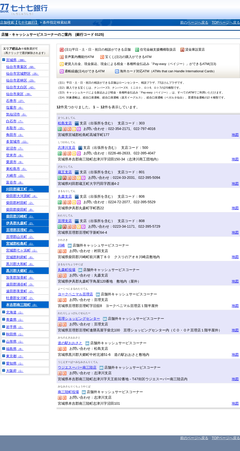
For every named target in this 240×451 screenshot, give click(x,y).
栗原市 (15, 162)
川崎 (61, 245)
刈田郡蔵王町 (20, 189)
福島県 (15, 349)
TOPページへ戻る (226, 22)
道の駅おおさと (70, 343)
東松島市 (16, 169)
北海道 (15, 312)
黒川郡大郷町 (20, 271)
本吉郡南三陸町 (22, 305)
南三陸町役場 (68, 392)
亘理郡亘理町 (20, 230)
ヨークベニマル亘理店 (75, 294)
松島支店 (65, 123)
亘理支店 (65, 221)
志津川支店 (66, 148)
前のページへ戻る (194, 22)
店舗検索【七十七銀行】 (19, 22)
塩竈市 (15, 108)
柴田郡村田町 (20, 203)
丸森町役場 (66, 270)
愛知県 (15, 363)
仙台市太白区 (20, 87)
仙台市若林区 (20, 80)
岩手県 (15, 327)
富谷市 (15, 182)
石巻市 (15, 101)
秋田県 (15, 334)
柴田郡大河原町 (22, 196)
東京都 (15, 356)
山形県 (15, 341)
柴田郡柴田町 (20, 209)
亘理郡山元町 (20, 237)
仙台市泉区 (19, 94)
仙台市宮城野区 (22, 74)
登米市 (15, 155)
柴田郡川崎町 (20, 216)
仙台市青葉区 (20, 67)
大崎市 (15, 176)
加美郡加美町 (20, 277)
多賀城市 (17, 142)
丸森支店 (65, 196)
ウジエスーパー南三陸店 (77, 367)
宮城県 (16, 60)
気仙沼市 (16, 114)
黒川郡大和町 (20, 264)
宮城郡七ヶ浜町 (22, 250)
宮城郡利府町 (20, 257)
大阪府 (15, 371)
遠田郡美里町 (20, 291)
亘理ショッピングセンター (79, 319)
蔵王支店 (65, 172)
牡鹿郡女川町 (20, 298)
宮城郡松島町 (20, 243)
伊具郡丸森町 (20, 223)
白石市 (15, 121)
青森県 (15, 320)
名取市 (15, 128)
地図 (235, 135)
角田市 (15, 135)
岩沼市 (15, 148)
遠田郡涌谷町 (20, 284)
